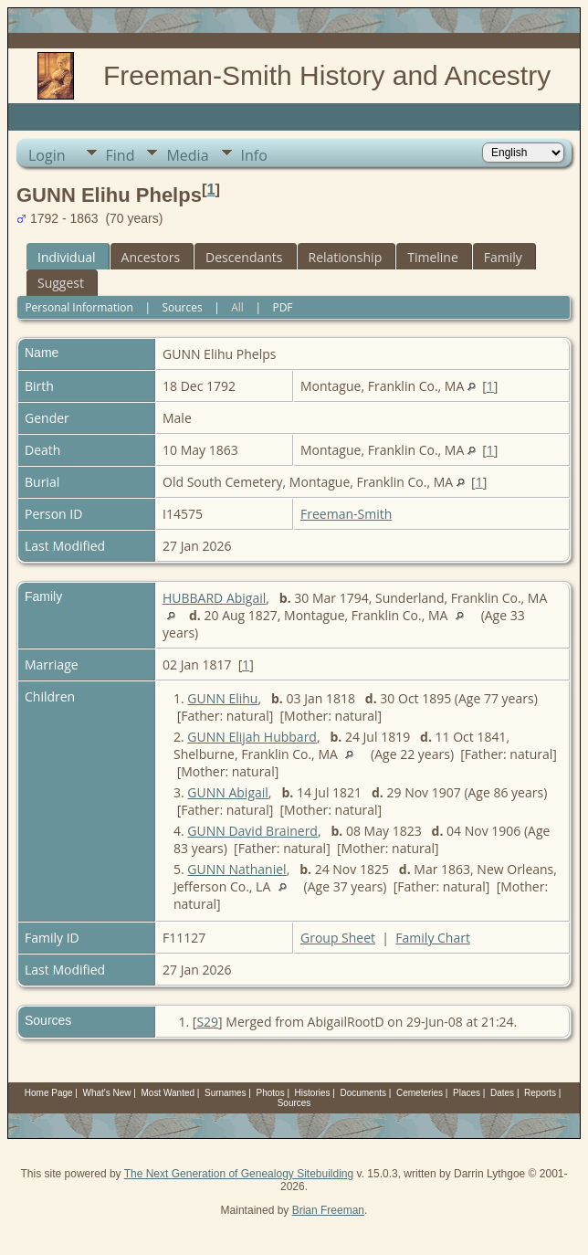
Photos (271, 1093)
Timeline (432, 257)
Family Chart (432, 937)
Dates (502, 1093)
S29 (207, 1021)
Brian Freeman (328, 1210)
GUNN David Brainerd (252, 830)
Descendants (243, 257)
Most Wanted (168, 1093)
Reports (540, 1093)
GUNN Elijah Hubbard (252, 736)
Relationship (346, 257)
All (237, 307)
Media (187, 155)
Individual (66, 257)
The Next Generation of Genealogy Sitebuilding (239, 1173)
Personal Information (79, 307)
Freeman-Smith (346, 513)
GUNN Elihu (222, 698)
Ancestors (150, 257)
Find (120, 155)
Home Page (49, 1093)
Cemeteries (419, 1093)
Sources (182, 307)
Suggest (60, 282)
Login (47, 155)
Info (254, 155)
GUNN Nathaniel (236, 869)
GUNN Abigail (227, 792)
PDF (282, 307)
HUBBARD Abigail (214, 597)
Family (503, 257)
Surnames (226, 1093)
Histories (313, 1093)
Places (466, 1093)
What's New (107, 1093)
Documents (363, 1093)
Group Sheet (337, 937)
